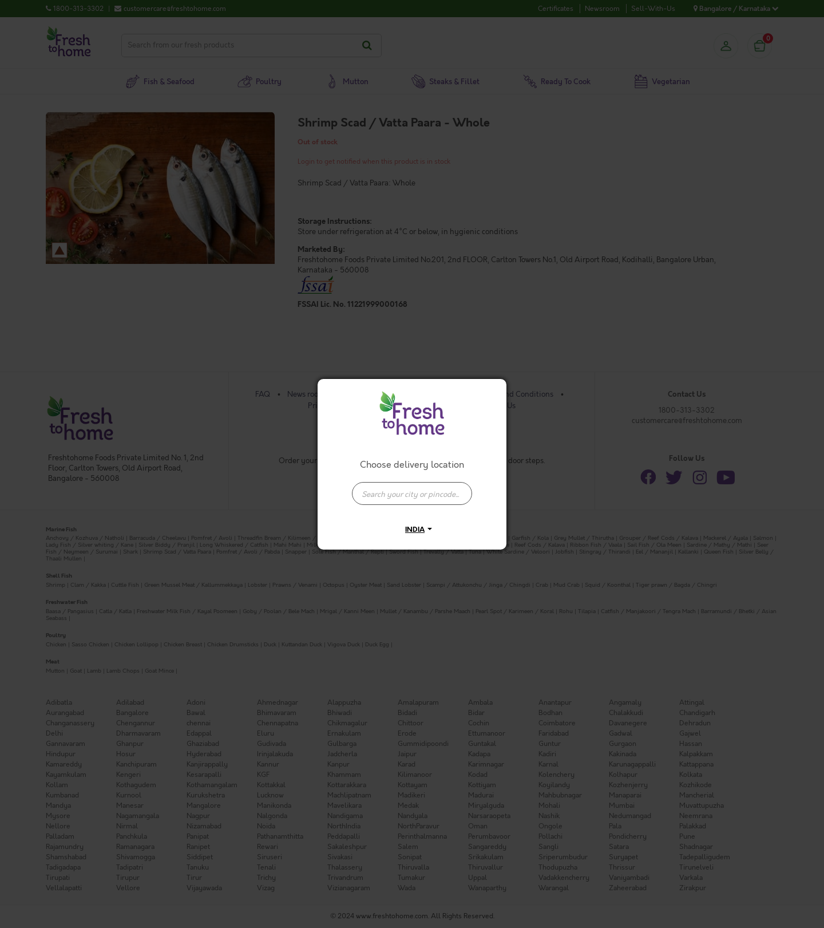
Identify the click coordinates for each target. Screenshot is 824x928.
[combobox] (412, 488)
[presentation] (412, 493)
